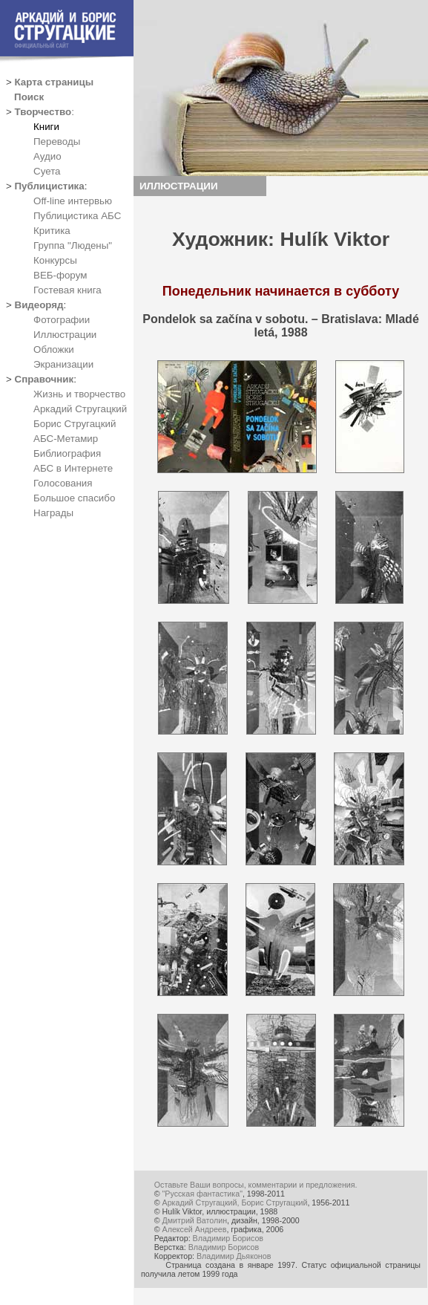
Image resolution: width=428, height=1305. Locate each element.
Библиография (67, 453)
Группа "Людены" (72, 245)
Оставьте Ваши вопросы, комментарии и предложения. (256, 1184)
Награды (53, 512)
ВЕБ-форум (60, 275)
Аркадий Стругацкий (80, 408)
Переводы (56, 141)
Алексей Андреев (194, 1229)
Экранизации (63, 364)
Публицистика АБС (77, 215)
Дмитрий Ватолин (194, 1220)
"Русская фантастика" (202, 1193)
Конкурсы (55, 260)
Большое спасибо (74, 498)
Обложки (53, 349)
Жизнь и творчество (79, 394)
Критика (51, 230)
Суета (46, 171)
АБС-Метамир (65, 438)
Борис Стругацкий (74, 423)
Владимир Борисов (228, 1238)
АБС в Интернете (73, 468)
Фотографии (61, 319)
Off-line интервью (72, 200)
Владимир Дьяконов (234, 1256)
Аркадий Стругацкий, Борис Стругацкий (235, 1202)
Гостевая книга (67, 290)
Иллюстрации (64, 334)
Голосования (62, 483)
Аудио (47, 156)
